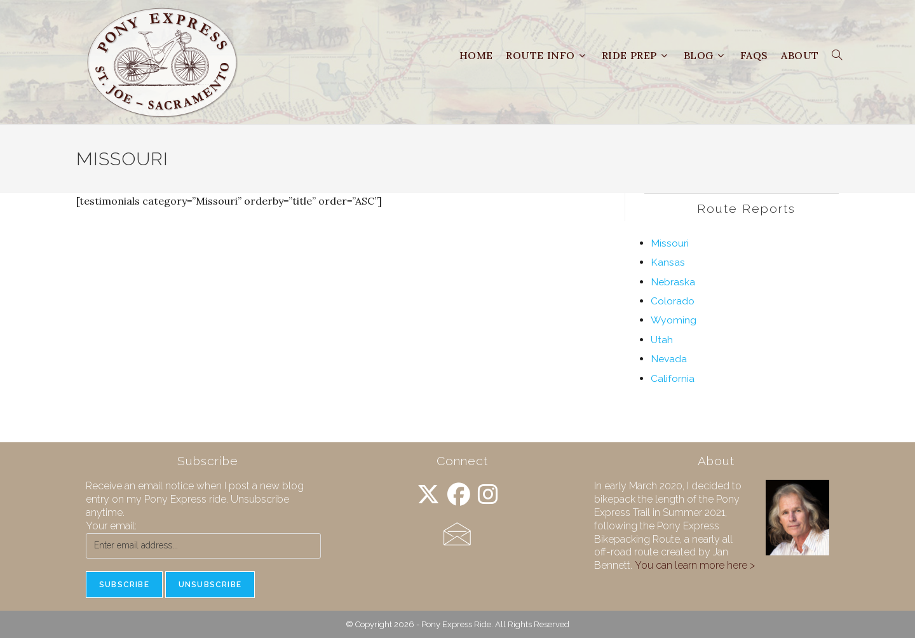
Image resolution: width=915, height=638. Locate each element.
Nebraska (673, 282)
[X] (428, 495)
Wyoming (673, 320)
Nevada (669, 359)
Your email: (111, 526)
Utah (662, 340)
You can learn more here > (695, 565)
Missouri (670, 243)
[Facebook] (458, 495)
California (673, 378)
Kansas (668, 262)
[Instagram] (488, 495)
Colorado (673, 301)
